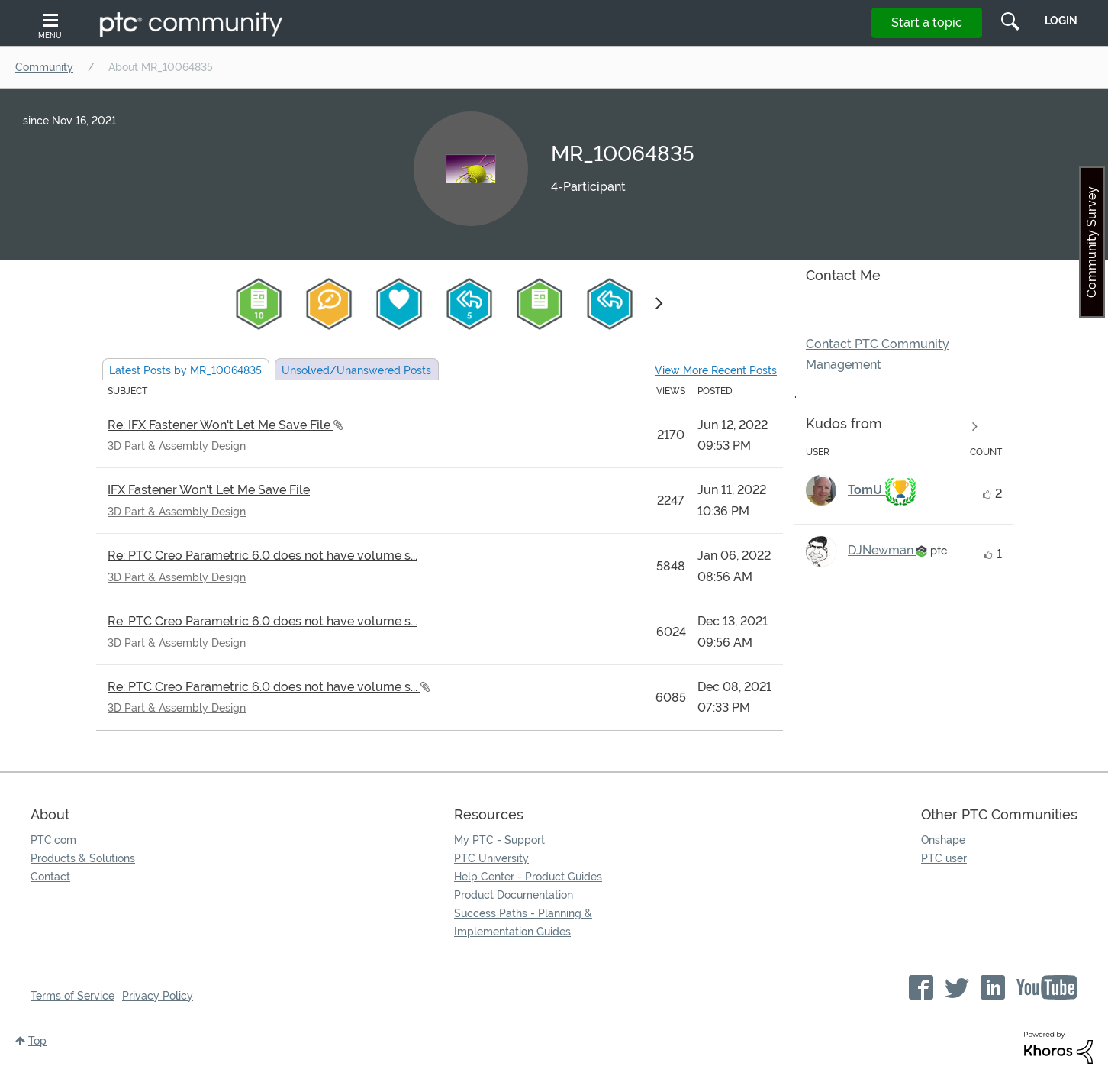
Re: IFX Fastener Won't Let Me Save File (220, 425)
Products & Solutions (83, 858)
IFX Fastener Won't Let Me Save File (209, 490)
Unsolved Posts (356, 370)
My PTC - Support (499, 840)
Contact (50, 877)
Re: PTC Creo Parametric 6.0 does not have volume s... (262, 555)
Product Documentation (513, 895)
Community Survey (1091, 242)
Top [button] (37, 1041)
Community (44, 67)
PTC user (944, 858)
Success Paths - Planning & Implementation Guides (523, 922)
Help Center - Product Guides (528, 877)
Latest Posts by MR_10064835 (185, 370)
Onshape (943, 840)
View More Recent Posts (716, 370)
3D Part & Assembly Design (177, 446)
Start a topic (926, 22)
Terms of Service (72, 995)
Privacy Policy (157, 995)
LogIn (1061, 21)
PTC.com (53, 840)
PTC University (491, 858)
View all (891, 426)
